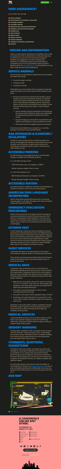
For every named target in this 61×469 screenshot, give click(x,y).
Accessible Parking (16, 22)
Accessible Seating (16, 24)
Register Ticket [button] (44, 2)
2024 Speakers (34, 432)
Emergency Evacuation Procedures (22, 29)
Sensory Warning (16, 39)
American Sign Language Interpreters (23, 27)
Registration (23, 436)
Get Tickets (23, 432)
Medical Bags (14, 35)
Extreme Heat (14, 31)
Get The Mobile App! (35, 439)
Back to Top (14, 411)
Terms (37, 455)
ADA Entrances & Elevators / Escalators (23, 20)
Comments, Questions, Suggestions (22, 42)
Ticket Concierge (24, 434)
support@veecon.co (29, 65)
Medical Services (16, 37)
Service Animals (15, 18)
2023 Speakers (34, 434)
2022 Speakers (34, 436)
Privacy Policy (33, 455)
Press (22, 441)
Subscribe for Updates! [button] (30, 450)
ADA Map (13, 44)
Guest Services (15, 33)
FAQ (21, 440)
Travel (22, 438)
